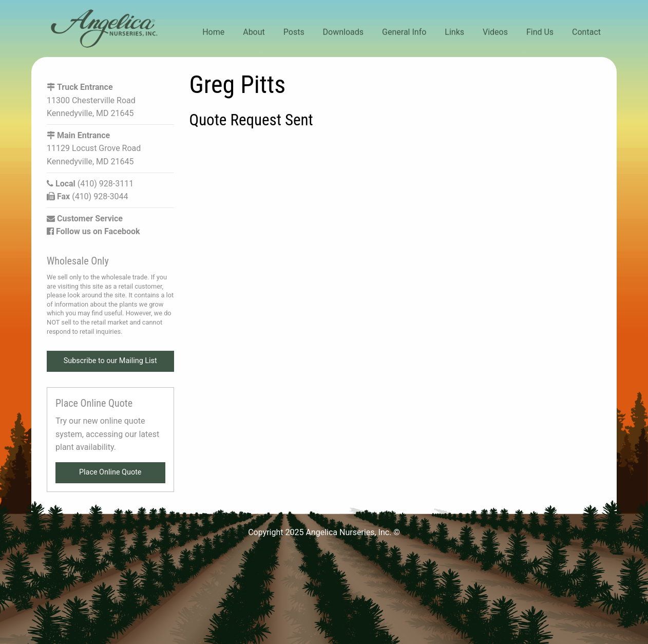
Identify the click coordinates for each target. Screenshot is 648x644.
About (254, 32)
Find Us (540, 32)
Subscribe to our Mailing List (110, 360)
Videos (495, 32)
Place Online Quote (110, 472)
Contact (586, 32)
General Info (404, 32)
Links (454, 32)
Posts (293, 32)
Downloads (343, 32)
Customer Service (85, 218)
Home (213, 32)
